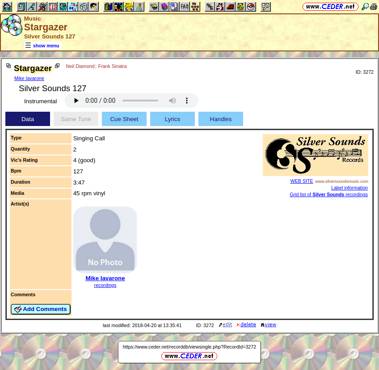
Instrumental (40, 101)
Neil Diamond (80, 66)
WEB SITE (302, 181)
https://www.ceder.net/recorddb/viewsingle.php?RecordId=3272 (189, 346)
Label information (349, 187)
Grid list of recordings (329, 194)
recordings (105, 285)
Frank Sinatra (112, 66)
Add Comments (40, 309)
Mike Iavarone (29, 78)
